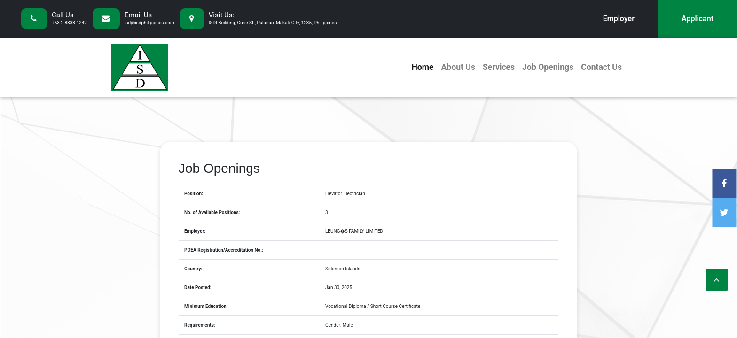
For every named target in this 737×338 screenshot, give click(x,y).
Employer (619, 18)
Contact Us (601, 67)
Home (422, 67)
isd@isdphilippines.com (149, 22)
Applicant (697, 18)
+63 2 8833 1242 (69, 22)
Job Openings (547, 67)
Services (499, 67)
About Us (458, 67)
